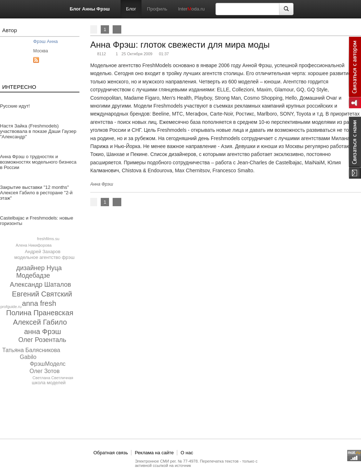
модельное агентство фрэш (44, 257)
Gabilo (28, 357)
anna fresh (39, 303)
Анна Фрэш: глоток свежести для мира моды (180, 44)
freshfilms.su (48, 239)
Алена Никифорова (33, 245)
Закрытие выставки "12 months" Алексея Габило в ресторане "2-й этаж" (36, 193)
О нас (186, 452)
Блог (131, 9)
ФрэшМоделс (47, 364)
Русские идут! (15, 106)
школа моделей (49, 382)
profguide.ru (11, 306)
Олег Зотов (45, 371)
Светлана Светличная (52, 378)
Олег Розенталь (42, 339)
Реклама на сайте (154, 452)
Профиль (157, 9)
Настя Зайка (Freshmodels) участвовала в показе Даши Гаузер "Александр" (38, 131)
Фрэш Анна (45, 41)
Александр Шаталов (40, 284)
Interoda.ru (191, 9)
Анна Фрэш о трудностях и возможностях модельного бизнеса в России (38, 162)
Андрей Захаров (43, 251)
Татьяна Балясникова (31, 350)
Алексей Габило (40, 322)
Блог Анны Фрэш (90, 9)
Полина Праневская (39, 313)
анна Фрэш (42, 331)
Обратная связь (110, 452)
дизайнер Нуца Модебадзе (39, 271)
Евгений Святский (42, 294)
